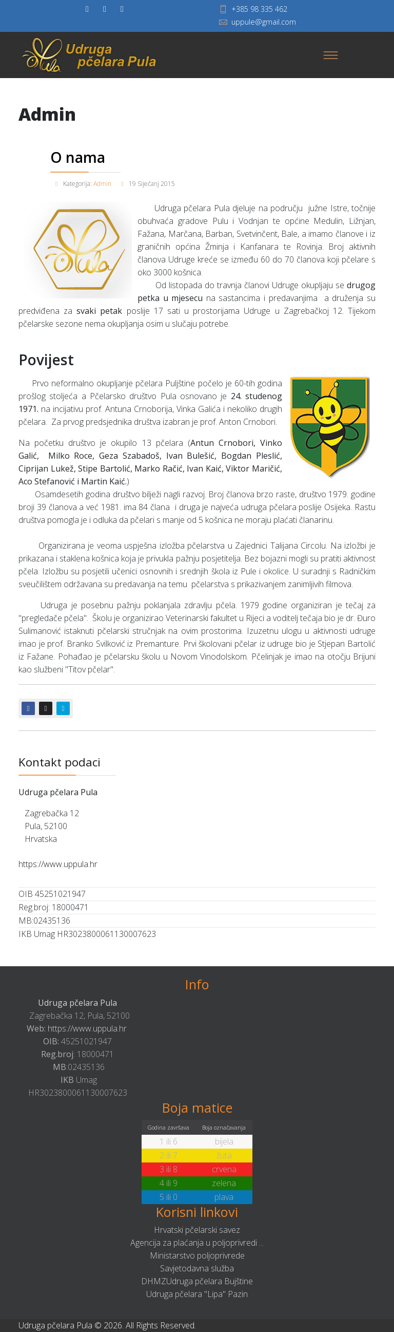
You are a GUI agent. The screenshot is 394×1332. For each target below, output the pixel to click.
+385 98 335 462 (259, 9)
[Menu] (330, 55)
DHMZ (153, 1281)
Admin (102, 183)
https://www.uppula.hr (57, 864)
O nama (77, 157)
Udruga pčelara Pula (77, 1002)
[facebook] (87, 8)
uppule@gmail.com (263, 22)
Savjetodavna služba (197, 1268)
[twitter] (105, 8)
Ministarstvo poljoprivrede (197, 1255)
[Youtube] (122, 8)
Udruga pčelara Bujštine (209, 1281)
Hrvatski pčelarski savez (197, 1229)
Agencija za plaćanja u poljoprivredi (193, 1242)
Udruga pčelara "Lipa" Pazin (197, 1294)
